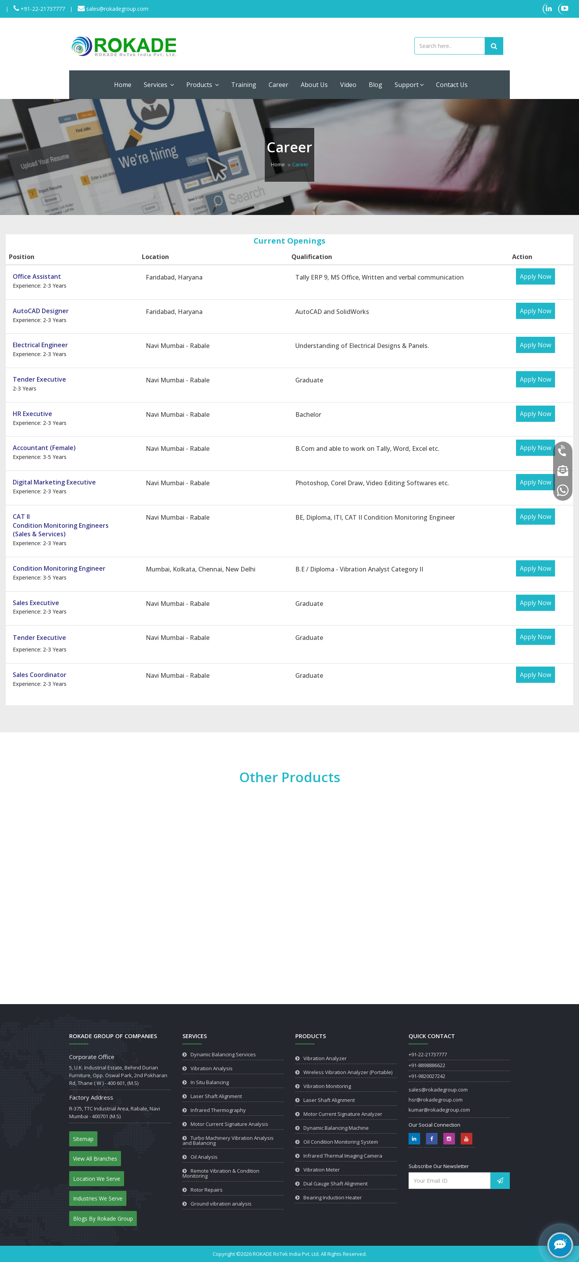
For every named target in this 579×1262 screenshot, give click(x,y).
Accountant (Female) (44, 447)
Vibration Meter (321, 1169)
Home (122, 84)
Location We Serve (96, 1178)
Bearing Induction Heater (332, 1197)
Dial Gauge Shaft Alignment (335, 1183)
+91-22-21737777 (42, 8)
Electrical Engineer (40, 345)
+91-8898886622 (427, 1065)
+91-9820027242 (427, 1076)
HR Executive (32, 413)
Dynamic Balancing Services (223, 1054)
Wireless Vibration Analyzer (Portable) (347, 1072)
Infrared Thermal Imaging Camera (342, 1155)
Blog (375, 84)
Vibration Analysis (212, 1068)
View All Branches (95, 1158)
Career (278, 84)
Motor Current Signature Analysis (229, 1123)
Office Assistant (37, 276)
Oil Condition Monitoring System (340, 1141)
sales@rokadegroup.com (116, 8)
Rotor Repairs (207, 1189)
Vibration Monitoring (327, 1086)
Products (202, 84)
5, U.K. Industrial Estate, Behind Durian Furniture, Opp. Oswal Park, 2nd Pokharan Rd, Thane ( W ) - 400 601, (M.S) (118, 1075)
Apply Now (535, 276)
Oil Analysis (204, 1156)
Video (348, 84)
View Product (105, 966)
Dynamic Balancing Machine (336, 1127)
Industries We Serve (98, 1198)
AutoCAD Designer (41, 311)
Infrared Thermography (218, 1110)
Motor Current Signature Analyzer (342, 1113)
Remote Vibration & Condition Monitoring (220, 1173)
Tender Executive (39, 379)
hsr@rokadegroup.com (436, 1099)
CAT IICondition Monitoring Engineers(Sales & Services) (61, 525)
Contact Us (452, 84)
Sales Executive (36, 603)
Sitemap (83, 1139)
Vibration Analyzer (325, 1058)
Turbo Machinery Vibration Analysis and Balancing (228, 1140)
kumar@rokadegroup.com (439, 1109)
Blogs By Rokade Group (103, 1218)
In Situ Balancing (210, 1082)
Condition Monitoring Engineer (59, 568)
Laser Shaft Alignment (216, 1096)
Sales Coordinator (39, 674)
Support (409, 84)
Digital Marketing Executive (54, 482)
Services (159, 84)
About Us (314, 84)
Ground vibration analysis (221, 1203)
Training (243, 84)
